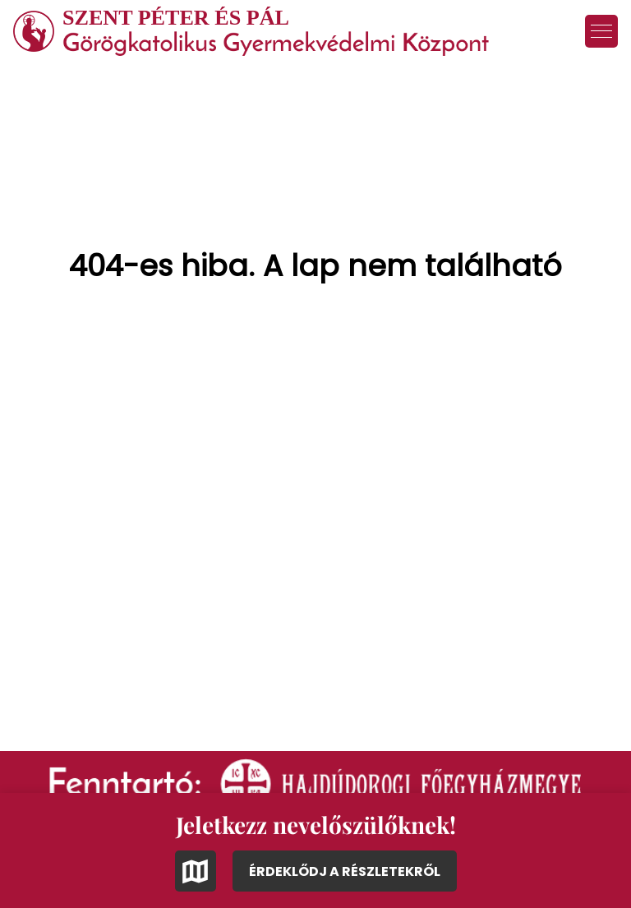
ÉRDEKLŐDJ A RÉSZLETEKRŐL (344, 871)
